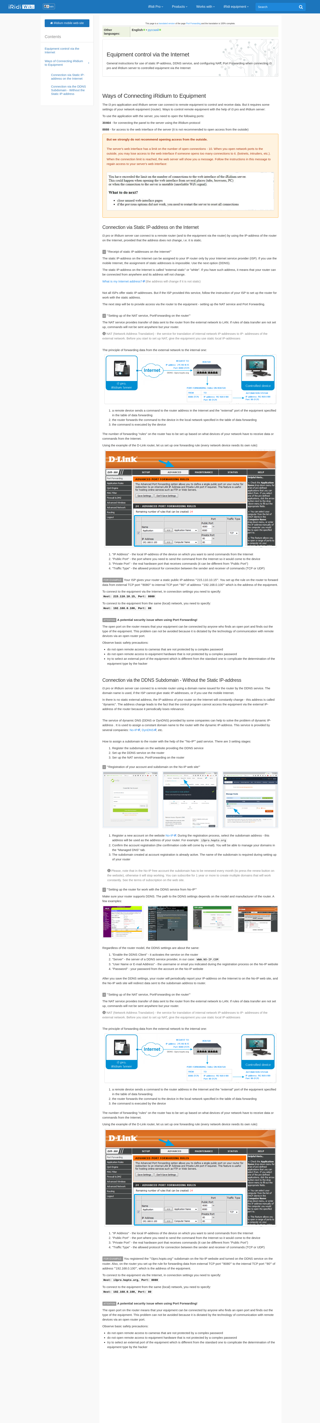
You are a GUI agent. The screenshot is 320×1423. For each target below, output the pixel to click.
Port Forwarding (193, 23)
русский (153, 30)
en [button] (52, 6)
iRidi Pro (156, 6)
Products (180, 6)
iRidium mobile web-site (67, 23)
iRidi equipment (236, 6)
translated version (167, 23)
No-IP (133, 729)
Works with (206, 6)
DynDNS (148, 729)
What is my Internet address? (122, 281)
